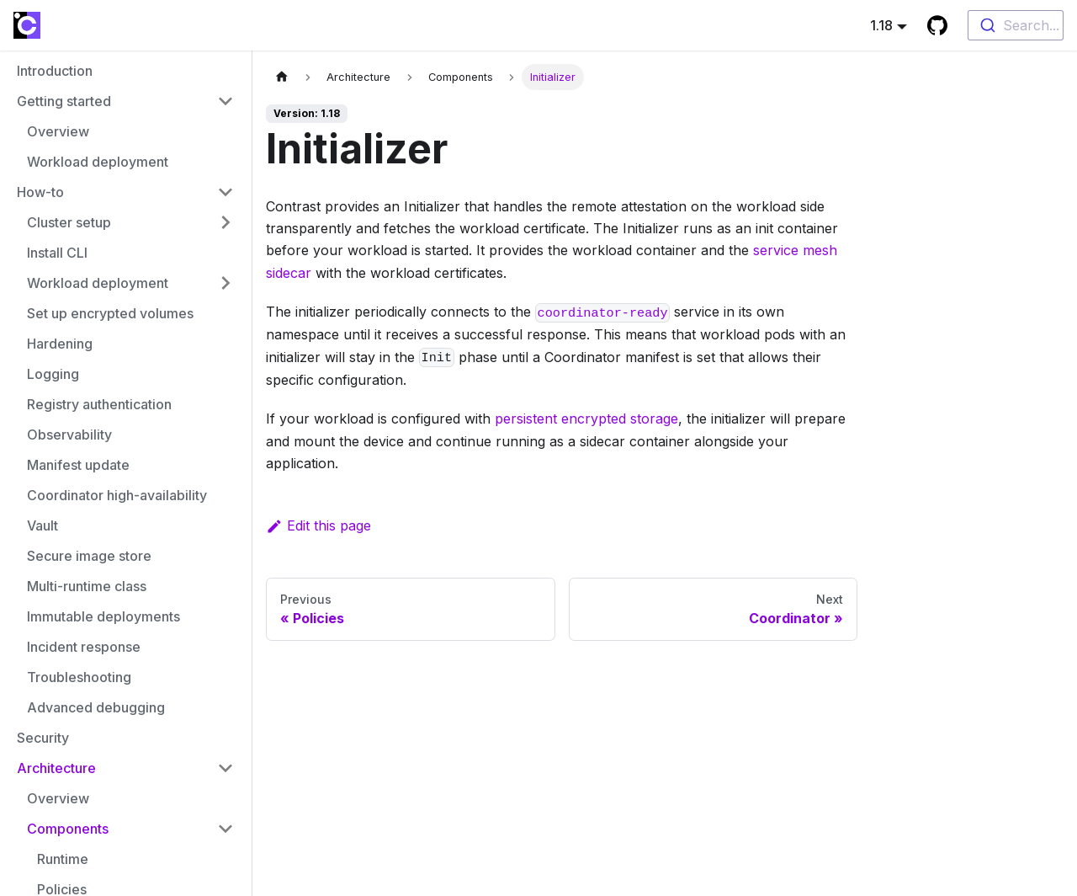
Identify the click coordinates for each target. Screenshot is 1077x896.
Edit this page (318, 525)
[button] (125, 101)
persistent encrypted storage (586, 418)
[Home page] (282, 77)
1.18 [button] (881, 25)
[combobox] (1016, 25)
